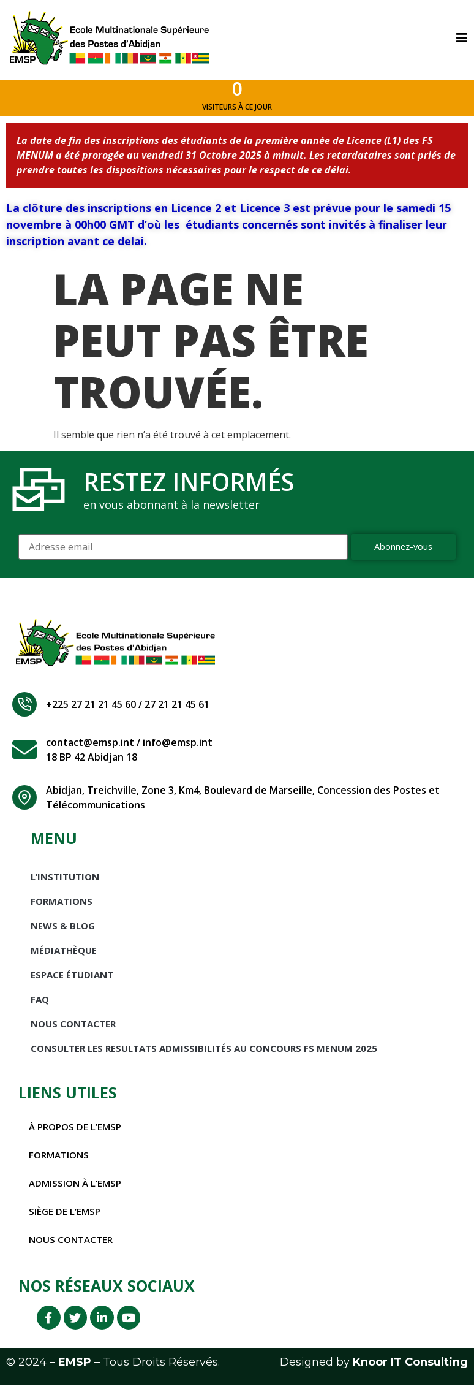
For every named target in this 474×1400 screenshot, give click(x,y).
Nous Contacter (73, 1033)
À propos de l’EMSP (77, 1136)
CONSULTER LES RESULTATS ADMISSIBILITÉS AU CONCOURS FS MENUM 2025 (204, 1058)
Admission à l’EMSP (77, 1193)
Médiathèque (64, 960)
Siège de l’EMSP (65, 1221)
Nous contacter (73, 1249)
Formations (61, 911)
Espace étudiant (72, 984)
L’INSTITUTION (65, 886)
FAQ (40, 1009)
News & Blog (63, 935)
